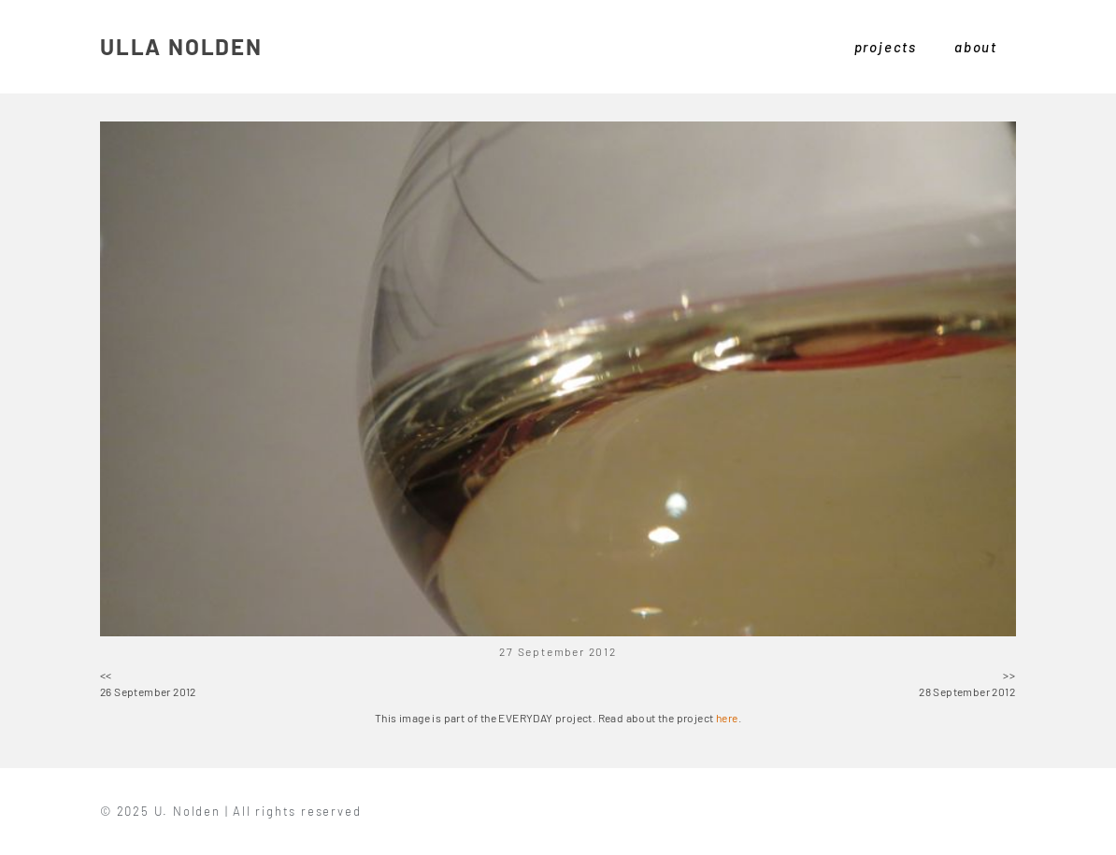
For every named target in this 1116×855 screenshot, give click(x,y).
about (975, 46)
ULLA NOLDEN (181, 46)
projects (885, 46)
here (727, 717)
